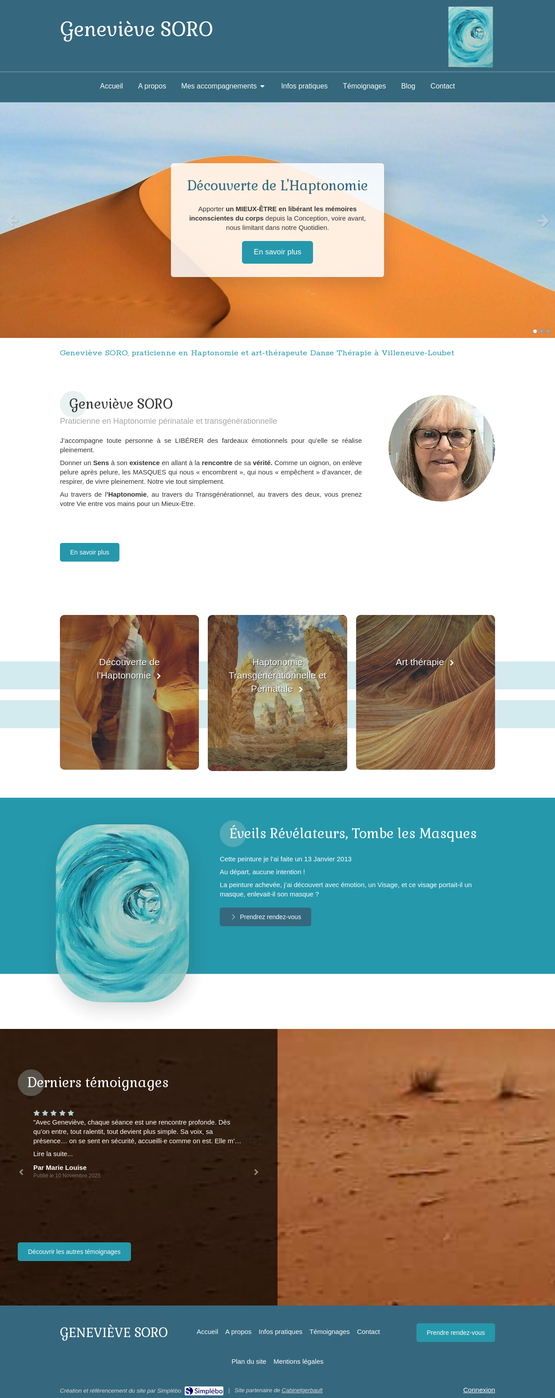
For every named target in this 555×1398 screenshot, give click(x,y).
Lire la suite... (53, 1153)
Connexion (479, 1390)
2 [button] (541, 331)
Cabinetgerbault (302, 1390)
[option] (277, 220)
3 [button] (548, 331)
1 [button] (535, 331)
